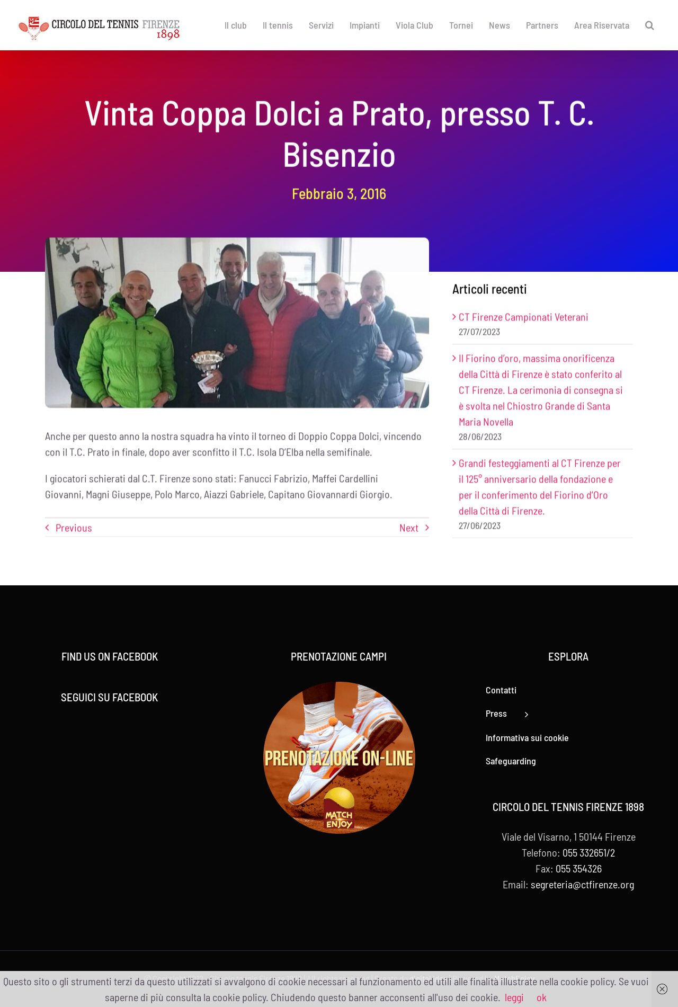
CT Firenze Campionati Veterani (523, 317)
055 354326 (579, 868)
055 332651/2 (589, 852)
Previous (74, 528)
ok (542, 997)
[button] (649, 25)
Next (408, 528)
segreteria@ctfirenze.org (582, 884)
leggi (514, 997)
